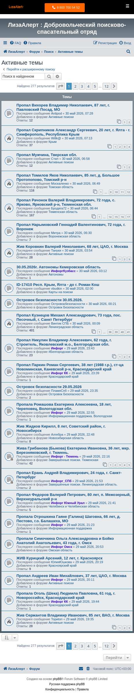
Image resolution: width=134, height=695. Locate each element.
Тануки (56, 250)
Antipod (56, 113)
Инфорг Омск (61, 546)
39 (116, 332)
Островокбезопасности (68, 304)
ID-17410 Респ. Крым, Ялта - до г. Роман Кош (57, 284)
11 (122, 192)
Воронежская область (64, 236)
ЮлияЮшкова (61, 562)
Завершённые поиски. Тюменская (73, 460)
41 (128, 332)
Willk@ (56, 138)
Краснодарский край (63, 376)
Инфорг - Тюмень (64, 456)
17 (128, 217)
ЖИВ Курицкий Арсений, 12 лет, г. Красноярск (59, 558)
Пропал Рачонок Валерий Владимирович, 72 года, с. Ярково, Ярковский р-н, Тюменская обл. (65, 202)
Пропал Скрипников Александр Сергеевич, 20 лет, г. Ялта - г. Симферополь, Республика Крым (73, 132)
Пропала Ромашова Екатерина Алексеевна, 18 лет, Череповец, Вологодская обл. (64, 406)
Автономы (55, 274)
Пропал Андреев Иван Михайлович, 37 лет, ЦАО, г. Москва (71, 576)
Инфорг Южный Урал (68, 503)
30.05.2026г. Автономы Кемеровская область (58, 267)
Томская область (60, 187)
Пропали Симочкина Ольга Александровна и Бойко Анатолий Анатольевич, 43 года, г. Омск (65, 540)
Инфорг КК (59, 373)
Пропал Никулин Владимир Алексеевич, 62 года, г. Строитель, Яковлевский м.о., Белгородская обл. (64, 342)
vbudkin (56, 288)
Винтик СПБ (60, 323)
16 (122, 217)
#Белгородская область (65, 351)
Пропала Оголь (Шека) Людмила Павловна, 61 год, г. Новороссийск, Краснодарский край (65, 595)
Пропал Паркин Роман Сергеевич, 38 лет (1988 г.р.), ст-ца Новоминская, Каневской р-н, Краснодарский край (70, 367)
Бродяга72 (59, 208)
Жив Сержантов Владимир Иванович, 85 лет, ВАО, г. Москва (73, 615)
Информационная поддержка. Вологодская (80, 416)
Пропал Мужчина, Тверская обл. (46, 155)
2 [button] (75, 86)
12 (128, 192)
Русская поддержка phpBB (67, 684)
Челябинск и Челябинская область (73, 506)
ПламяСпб (59, 390)
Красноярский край (62, 565)
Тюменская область (63, 211)
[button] (60, 86)
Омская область (60, 550)
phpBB (57, 679)
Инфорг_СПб (61, 481)
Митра (56, 233)
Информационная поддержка (70, 528)
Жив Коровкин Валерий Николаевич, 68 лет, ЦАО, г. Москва (72, 246)
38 (110, 332)
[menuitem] (15, 43)
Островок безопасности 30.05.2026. (49, 300)
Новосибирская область (66, 438)
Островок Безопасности (66, 307)
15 (116, 217)
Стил (54, 158)
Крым (52, 141)
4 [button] (88, 86)
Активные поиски (60, 117)
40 (122, 332)
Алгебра (57, 434)
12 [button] (106, 86)
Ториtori (57, 619)
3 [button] (82, 86)
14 (110, 217)
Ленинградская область (65, 327)
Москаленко (60, 183)
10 (116, 192)
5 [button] (95, 86)
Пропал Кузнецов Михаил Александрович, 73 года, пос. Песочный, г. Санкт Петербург (68, 317)
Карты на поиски (60, 292)
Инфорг (57, 348)
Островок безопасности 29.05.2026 (49, 387)
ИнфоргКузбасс (63, 271)
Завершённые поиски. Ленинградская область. (82, 484)
